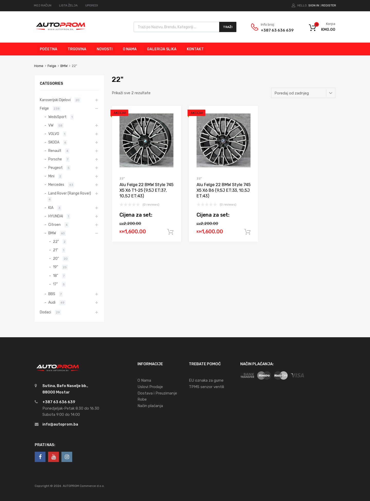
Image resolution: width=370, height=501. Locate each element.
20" (56, 258)
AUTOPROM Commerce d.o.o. (84, 486)
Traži (228, 27)
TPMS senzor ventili (206, 386)
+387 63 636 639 (273, 30)
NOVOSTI (105, 49)
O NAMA (130, 49)
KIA (50, 208)
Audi (51, 302)
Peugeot (55, 168)
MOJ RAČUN (42, 5)
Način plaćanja (150, 405)
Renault (54, 151)
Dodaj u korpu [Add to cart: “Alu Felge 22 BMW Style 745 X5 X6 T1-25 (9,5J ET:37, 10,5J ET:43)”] (170, 232)
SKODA (53, 142)
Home (38, 66)
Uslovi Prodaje (150, 386)
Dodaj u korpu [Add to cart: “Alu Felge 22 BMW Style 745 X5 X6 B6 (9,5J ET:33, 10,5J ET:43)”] (247, 232)
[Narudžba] (303, 93)
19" (55, 267)
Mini (51, 176)
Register (328, 5)
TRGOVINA (77, 49)
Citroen (54, 225)
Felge (52, 66)
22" (122, 178)
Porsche (55, 159)
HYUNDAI (55, 216)
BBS (51, 294)
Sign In (313, 5)
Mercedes (56, 184)
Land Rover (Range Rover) (69, 193)
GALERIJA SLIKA (162, 49)
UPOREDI (91, 5)
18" (55, 276)
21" (55, 250)
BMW (64, 66)
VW (50, 125)
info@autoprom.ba (60, 424)
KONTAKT (195, 49)
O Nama (144, 380)
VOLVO (53, 134)
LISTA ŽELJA (68, 5)
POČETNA (48, 49)
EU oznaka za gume (206, 380)
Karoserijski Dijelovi (55, 100)
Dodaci (45, 312)
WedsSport (57, 117)
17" (55, 284)
